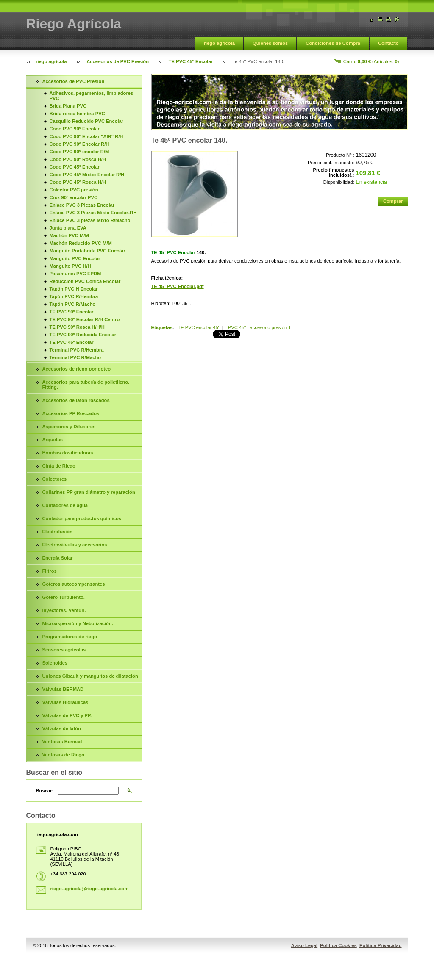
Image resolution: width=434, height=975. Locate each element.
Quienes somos (270, 43)
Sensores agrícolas (64, 649)
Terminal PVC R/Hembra (77, 349)
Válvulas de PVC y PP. (67, 715)
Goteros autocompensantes (73, 584)
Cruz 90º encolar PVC (74, 197)
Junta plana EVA (68, 227)
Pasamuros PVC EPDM (75, 273)
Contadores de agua (65, 505)
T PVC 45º (235, 327)
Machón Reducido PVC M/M (81, 243)
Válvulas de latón (61, 728)
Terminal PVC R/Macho (75, 357)
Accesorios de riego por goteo (76, 368)
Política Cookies (338, 945)
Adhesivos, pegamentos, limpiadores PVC (92, 96)
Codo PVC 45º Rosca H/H (78, 182)
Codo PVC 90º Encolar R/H (79, 144)
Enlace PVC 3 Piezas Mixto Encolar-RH (93, 212)
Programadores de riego (69, 636)
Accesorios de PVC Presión (117, 61)
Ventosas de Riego (63, 754)
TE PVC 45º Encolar (191, 61)
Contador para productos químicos (81, 518)
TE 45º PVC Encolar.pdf (177, 286)
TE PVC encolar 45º (199, 327)
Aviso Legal (304, 945)
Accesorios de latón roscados (76, 400)
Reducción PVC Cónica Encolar (85, 281)
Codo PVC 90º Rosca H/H (78, 159)
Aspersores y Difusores (69, 426)
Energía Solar (57, 557)
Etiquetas (161, 327)
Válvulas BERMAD (63, 689)
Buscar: (45, 790)
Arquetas (52, 439)
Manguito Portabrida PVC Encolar (87, 250)
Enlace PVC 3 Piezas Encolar (82, 205)
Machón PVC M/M (69, 235)
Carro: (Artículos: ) (371, 61)
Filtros (49, 570)
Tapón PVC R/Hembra (74, 296)
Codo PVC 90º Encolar (75, 128)
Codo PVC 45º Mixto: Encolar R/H (87, 174)
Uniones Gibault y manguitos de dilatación (90, 676)
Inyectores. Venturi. (64, 610)
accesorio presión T (270, 327)
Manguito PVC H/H (70, 266)
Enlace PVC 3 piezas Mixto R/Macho (90, 220)
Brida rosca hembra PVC (77, 113)
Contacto (388, 43)
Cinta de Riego (58, 465)
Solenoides (55, 662)
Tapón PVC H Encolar (74, 288)
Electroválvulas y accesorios (74, 544)
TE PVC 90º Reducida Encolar (83, 334)
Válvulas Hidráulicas (65, 702)
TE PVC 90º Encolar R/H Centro (85, 319)
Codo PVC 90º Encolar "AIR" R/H (86, 136)
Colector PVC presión (74, 189)
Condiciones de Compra (333, 43)
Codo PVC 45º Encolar (75, 166)
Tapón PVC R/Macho (73, 304)
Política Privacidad (380, 945)
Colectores (54, 479)
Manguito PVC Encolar (75, 258)
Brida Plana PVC (68, 105)
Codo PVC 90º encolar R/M (79, 151)
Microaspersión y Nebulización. (77, 623)
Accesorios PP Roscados (71, 413)
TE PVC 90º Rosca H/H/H (77, 327)
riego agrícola (219, 43)
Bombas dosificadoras (67, 452)
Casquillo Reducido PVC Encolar (87, 121)
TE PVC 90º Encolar (72, 311)
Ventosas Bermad (62, 741)
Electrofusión (57, 531)
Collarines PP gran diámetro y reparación (88, 492)
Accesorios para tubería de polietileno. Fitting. (86, 384)
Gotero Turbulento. (63, 597)
